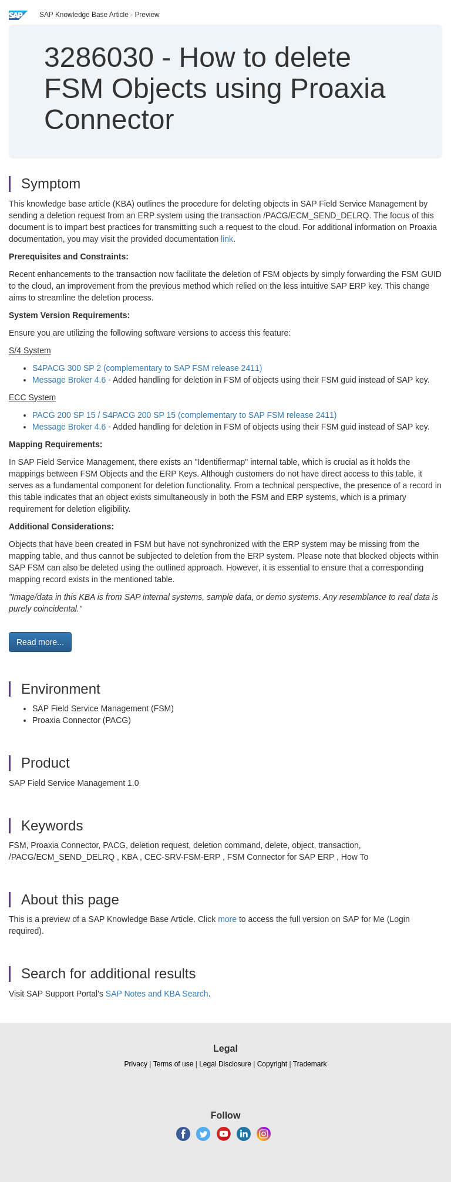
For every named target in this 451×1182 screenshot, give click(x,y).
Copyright (272, 1064)
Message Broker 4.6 (69, 379)
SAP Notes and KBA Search (157, 993)
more (227, 919)
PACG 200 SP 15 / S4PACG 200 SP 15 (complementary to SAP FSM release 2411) (184, 415)
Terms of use (173, 1064)
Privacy (135, 1064)
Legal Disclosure (225, 1064)
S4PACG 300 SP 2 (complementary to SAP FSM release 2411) (147, 368)
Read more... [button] (40, 642)
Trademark (310, 1064)
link (227, 239)
